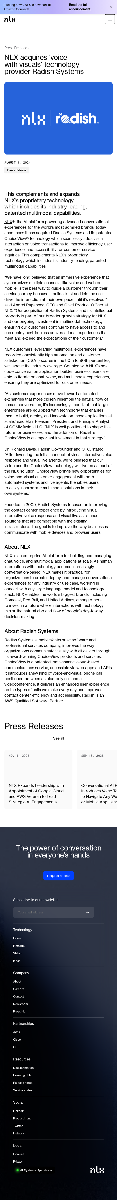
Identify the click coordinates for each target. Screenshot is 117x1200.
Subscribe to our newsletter (36, 900)
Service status (22, 1090)
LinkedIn (18, 1111)
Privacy (18, 1161)
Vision (17, 953)
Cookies (18, 1154)
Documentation (23, 1067)
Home (17, 938)
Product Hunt (22, 1118)
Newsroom (20, 1004)
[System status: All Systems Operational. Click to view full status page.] (34, 1170)
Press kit (19, 1011)
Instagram (19, 1133)
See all (58, 738)
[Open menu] (110, 19)
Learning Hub (22, 1075)
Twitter (18, 1126)
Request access (58, 876)
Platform (19, 946)
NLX (8, 221)
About (17, 981)
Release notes (22, 1082)
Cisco (17, 1039)
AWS (16, 1032)
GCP (16, 1047)
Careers (18, 989)
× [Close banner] (111, 7)
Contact (18, 996)
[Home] (9, 19)
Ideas (16, 961)
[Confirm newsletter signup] (87, 912)
